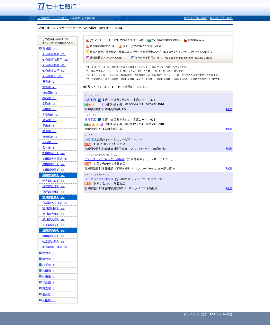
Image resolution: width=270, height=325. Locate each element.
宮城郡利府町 (53, 208)
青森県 (49, 259)
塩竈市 (49, 87)
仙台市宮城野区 (55, 59)
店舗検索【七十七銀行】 (53, 18)
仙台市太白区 (54, 70)
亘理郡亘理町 (53, 186)
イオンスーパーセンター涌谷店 (104, 159)
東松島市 (51, 136)
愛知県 (49, 294)
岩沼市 (49, 120)
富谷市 (49, 147)
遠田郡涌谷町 (53, 230)
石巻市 (50, 81)
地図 (229, 109)
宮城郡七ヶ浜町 (55, 202)
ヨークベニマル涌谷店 (98, 179)
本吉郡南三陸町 (55, 246)
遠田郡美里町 (53, 235)
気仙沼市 (51, 92)
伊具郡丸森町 (53, 180)
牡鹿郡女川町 (53, 241)
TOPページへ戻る (221, 18)
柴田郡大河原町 (55, 158)
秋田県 (49, 270)
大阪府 (49, 300)
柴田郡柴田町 (53, 169)
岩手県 (49, 264)
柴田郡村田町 (53, 164)
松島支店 (90, 99)
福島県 (49, 282)
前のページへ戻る (195, 18)
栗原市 (49, 131)
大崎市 (50, 142)
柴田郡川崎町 (53, 175)
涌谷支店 (90, 119)
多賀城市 (51, 114)
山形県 (49, 276)
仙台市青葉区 (54, 54)
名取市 (50, 103)
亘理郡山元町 (53, 191)
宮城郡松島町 (53, 197)
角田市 (49, 109)
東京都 (49, 288)
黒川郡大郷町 (53, 219)
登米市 (49, 125)
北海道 (49, 253)
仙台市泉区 (52, 76)
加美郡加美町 (53, 224)
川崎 (87, 139)
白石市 (49, 98)
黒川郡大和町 (53, 213)
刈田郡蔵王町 (53, 153)
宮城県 (50, 48)
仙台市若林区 (54, 65)
